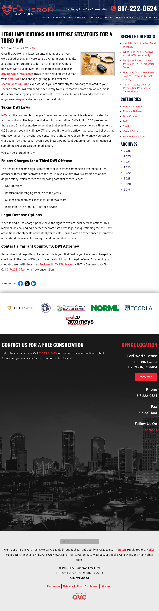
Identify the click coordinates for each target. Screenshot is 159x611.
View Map (146, 377)
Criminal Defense (101, 17)
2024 (126, 162)
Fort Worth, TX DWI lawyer (57, 265)
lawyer (20, 99)
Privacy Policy (72, 587)
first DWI (13, 79)
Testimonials (124, 17)
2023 (126, 167)
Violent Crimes (131, 131)
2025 (126, 156)
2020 (126, 184)
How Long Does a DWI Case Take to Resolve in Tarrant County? (138, 76)
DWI (33, 48)
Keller (150, 550)
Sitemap (106, 587)
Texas (8, 115)
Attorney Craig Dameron (69, 17)
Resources (53, 587)
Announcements (132, 106)
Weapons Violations (134, 136)
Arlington (119, 550)
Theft (126, 126)
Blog (139, 17)
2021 (125, 178)
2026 (126, 151)
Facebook (150, 430)
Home (46, 17)
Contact (151, 17)
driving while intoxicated (17, 74)
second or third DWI (14, 84)
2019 (125, 190)
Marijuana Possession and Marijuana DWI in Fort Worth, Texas (139, 64)
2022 (126, 173)
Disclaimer (91, 587)
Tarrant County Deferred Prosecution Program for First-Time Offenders (140, 88)
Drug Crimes (130, 116)
